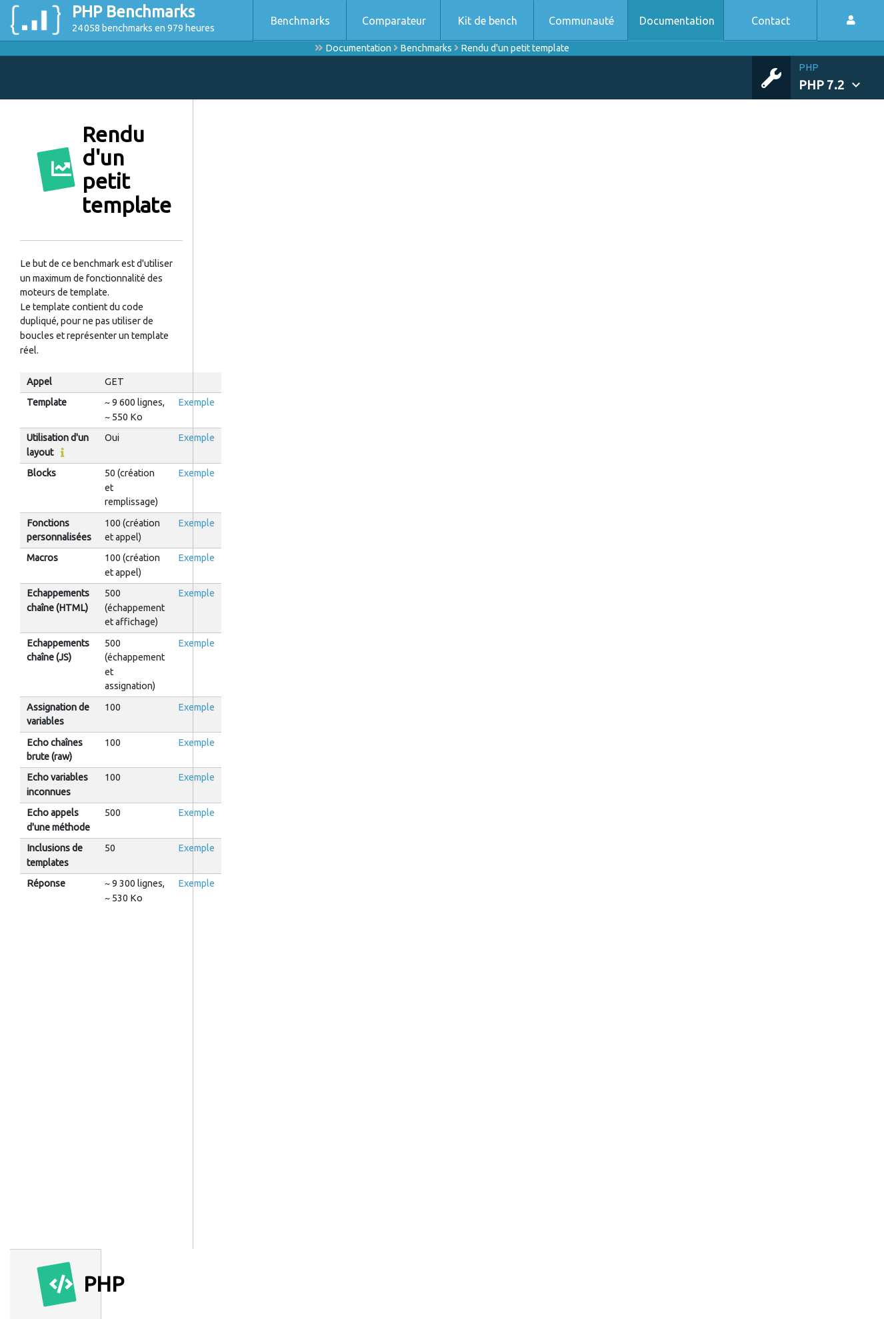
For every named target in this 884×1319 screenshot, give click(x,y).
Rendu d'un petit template (515, 48)
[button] (841, 77)
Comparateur (394, 21)
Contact (770, 21)
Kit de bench (487, 21)
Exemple (196, 402)
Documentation (677, 21)
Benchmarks (300, 21)
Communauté (581, 21)
